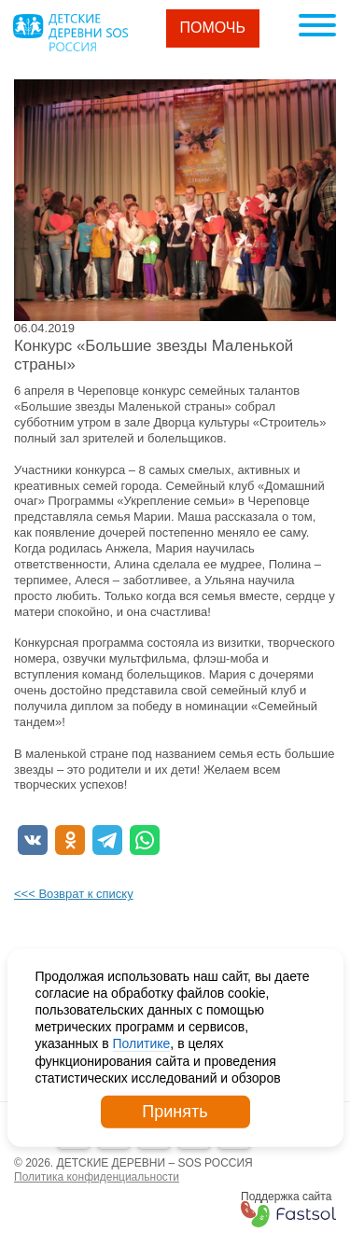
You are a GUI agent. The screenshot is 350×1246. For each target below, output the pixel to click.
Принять (174, 1111)
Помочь (213, 27)
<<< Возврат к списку (73, 894)
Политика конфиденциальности (96, 1176)
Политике (142, 1043)
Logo (70, 32)
